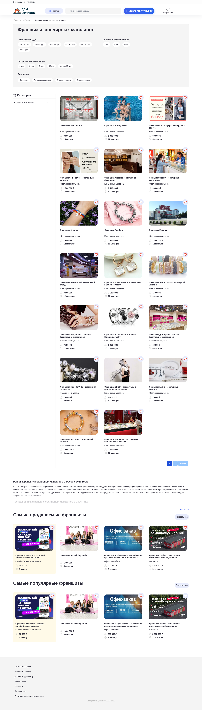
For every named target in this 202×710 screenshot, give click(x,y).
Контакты (31, 2)
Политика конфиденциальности (29, 696)
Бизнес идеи (19, 2)
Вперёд (183, 463)
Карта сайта (20, 691)
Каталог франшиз (23, 667)
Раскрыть (184, 509)
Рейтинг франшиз (23, 671)
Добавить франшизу (24, 676)
